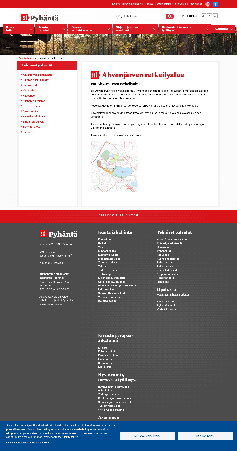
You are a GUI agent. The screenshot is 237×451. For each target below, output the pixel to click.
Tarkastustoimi (107, 270)
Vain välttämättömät (147, 436)
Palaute (149, 3)
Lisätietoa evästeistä (17, 442)
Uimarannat (30, 85)
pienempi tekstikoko (215, 15)
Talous (102, 266)
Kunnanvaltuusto (108, 254)
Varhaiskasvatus (167, 309)
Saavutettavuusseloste (112, 293)
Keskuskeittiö (165, 301)
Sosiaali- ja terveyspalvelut (114, 402)
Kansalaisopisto (108, 355)
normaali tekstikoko (209, 15)
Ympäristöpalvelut (34, 121)
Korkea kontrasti (189, 16)
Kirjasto (103, 347)
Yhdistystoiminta (108, 394)
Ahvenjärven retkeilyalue (37, 74)
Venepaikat (30, 90)
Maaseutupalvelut (109, 258)
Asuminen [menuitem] (222, 30)
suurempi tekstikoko (204, 15)
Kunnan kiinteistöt (34, 101)
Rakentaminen (31, 111)
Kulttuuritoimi (106, 351)
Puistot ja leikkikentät (36, 80)
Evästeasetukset (40, 442)
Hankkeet (28, 132)
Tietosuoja (104, 274)
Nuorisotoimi (106, 363)
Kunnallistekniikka (34, 116)
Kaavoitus (29, 95)
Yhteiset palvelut (108, 262)
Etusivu (116, 3)
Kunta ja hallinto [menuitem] (17, 30)
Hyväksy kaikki (205, 436)
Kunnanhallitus (107, 251)
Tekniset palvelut (27, 58)
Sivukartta (180, 3)
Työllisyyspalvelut (109, 405)
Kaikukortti (105, 366)
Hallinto (102, 243)
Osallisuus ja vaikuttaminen (115, 398)
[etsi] (143, 16)
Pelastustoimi (31, 106)
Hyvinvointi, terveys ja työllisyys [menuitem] (184, 30)
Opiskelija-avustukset (111, 281)
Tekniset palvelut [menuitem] (50, 30)
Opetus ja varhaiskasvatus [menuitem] (89, 30)
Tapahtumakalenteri (132, 3)
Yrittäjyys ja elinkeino (111, 409)
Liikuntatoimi (106, 359)
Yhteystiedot (195, 3)
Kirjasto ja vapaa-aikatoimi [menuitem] (134, 30)
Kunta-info (104, 239)
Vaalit (101, 247)
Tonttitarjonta (31, 126)
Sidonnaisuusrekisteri (111, 277)
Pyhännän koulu (166, 305)
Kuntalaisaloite (164, 3)
